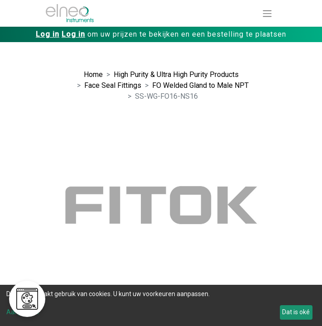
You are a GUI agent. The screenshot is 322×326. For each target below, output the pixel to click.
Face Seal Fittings (112, 85)
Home (93, 74)
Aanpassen (22, 312)
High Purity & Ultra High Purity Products (176, 74)
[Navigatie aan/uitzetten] (267, 13)
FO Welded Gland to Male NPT (200, 85)
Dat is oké (296, 312)
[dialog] (161, 305)
